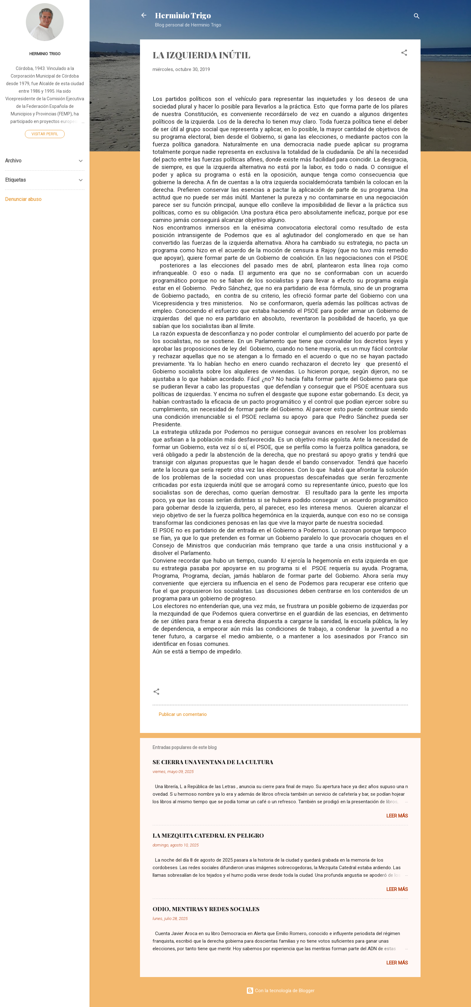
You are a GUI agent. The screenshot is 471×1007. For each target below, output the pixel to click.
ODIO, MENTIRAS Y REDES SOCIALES (206, 909)
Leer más (397, 816)
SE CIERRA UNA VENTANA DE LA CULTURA (213, 762)
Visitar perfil (45, 134)
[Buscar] (417, 17)
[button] (404, 54)
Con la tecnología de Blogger (280, 990)
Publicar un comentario (183, 714)
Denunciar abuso (23, 199)
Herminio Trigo (183, 15)
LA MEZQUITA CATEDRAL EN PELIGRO (208, 835)
